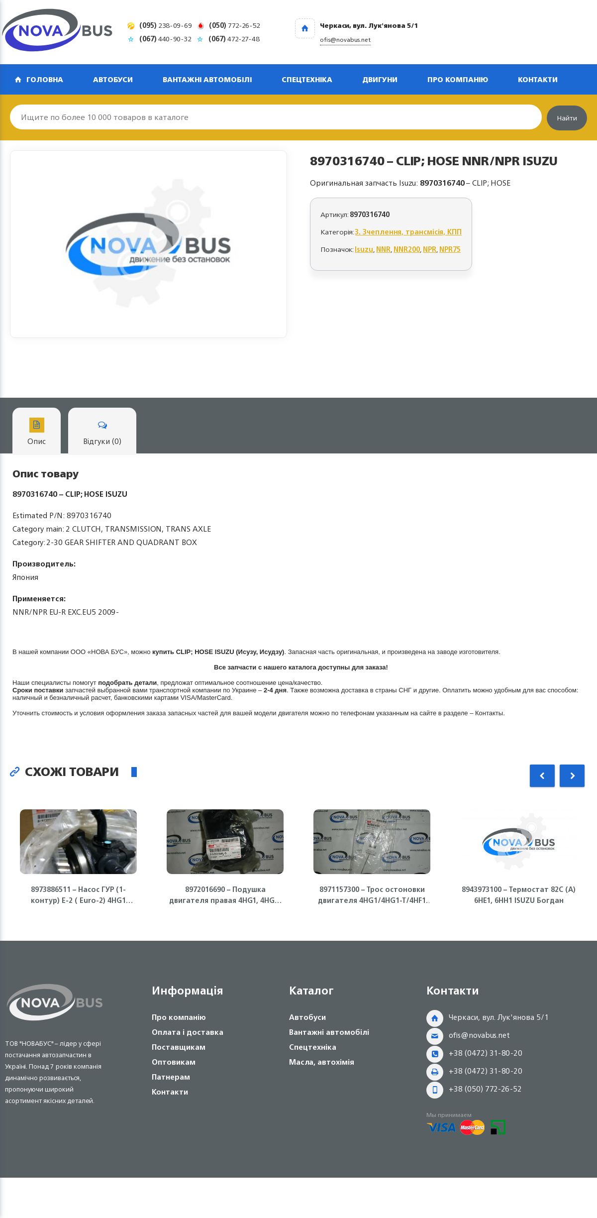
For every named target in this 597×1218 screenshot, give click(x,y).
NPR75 (450, 249)
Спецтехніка (307, 79)
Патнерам (171, 1077)
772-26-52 (234, 25)
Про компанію (457, 79)
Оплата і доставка (187, 1032)
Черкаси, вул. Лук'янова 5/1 (499, 1017)
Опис (36, 433)
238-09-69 (165, 25)
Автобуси (113, 79)
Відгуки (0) (102, 433)
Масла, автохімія (321, 1062)
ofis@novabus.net (479, 1035)
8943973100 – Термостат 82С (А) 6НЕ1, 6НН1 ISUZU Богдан (519, 895)
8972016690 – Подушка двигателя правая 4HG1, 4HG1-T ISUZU (225, 895)
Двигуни (380, 79)
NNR (383, 249)
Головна (44, 79)
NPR (429, 249)
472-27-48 (234, 38)
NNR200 (407, 249)
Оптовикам (174, 1062)
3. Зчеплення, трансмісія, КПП (408, 231)
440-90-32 (165, 38)
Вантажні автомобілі (207, 79)
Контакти (538, 79)
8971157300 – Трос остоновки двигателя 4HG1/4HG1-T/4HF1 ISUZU (372, 895)
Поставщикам (178, 1047)
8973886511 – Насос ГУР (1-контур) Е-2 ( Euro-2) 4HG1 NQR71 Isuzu (78, 895)
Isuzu (364, 249)
